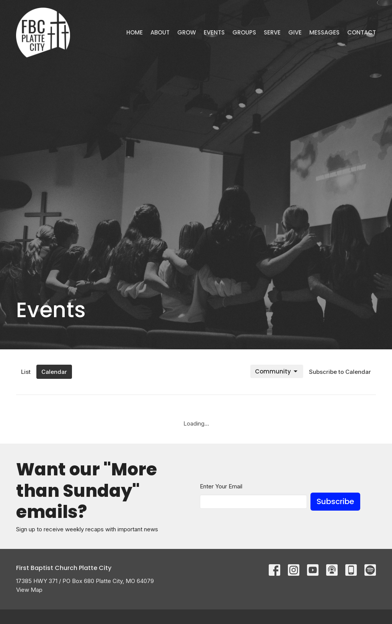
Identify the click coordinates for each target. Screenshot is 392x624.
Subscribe (335, 501)
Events (214, 32)
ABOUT (160, 32)
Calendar (54, 371)
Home (134, 32)
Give (295, 32)
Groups (244, 32)
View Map (29, 589)
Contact (361, 32)
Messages (324, 32)
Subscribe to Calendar (340, 371)
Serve (272, 32)
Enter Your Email (221, 486)
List (26, 371)
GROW (186, 32)
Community (277, 371)
